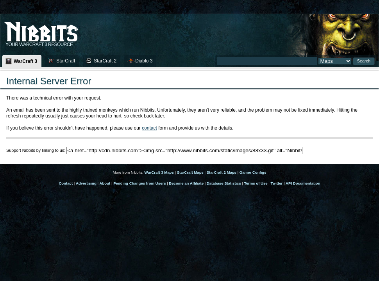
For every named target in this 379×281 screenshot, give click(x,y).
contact (149, 128)
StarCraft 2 (105, 61)
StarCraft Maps (190, 172)
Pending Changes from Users (139, 183)
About (105, 183)
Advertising (86, 183)
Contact (66, 183)
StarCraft (65, 61)
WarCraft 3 (25, 61)
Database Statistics (224, 183)
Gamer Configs (253, 172)
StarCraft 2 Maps (221, 172)
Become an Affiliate (186, 183)
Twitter (277, 183)
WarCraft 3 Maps (158, 172)
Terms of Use (256, 183)
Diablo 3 (143, 61)
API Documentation (303, 183)
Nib (61, 28)
